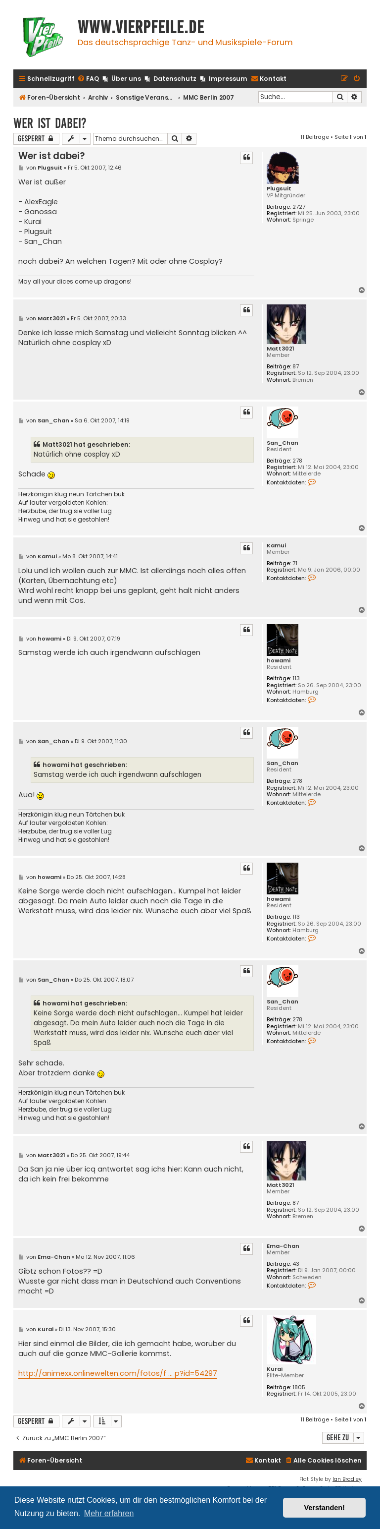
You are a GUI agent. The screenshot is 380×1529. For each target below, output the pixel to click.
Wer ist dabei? (50, 123)
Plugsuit (279, 188)
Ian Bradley (347, 1479)
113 (296, 678)
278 (297, 461)
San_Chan (282, 443)
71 (294, 563)
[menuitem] (88, 79)
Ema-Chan (283, 1246)
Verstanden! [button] (324, 1508)
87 (295, 366)
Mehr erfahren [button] (109, 1513)
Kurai (275, 1369)
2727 (298, 207)
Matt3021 (280, 349)
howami (278, 660)
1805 (298, 1387)
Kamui (276, 545)
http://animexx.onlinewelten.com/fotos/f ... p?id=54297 (117, 1373)
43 (295, 1264)
